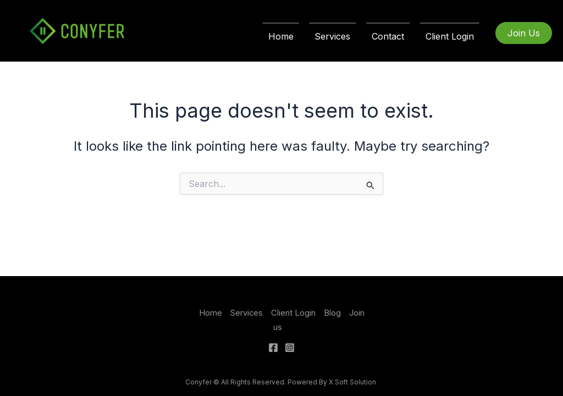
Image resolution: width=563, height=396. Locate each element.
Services (342, 36)
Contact (393, 36)
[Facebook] (273, 348)
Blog (332, 313)
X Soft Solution (353, 382)
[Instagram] (290, 348)
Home (293, 36)
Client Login (451, 36)
